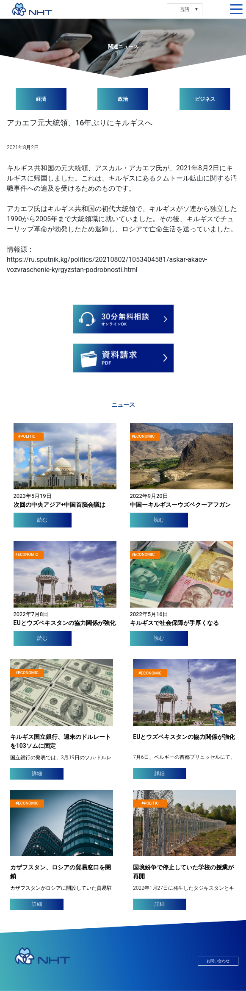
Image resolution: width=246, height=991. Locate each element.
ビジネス (205, 99)
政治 (123, 99)
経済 (41, 99)
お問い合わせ (218, 961)
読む (42, 520)
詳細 (37, 774)
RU (162, 9)
